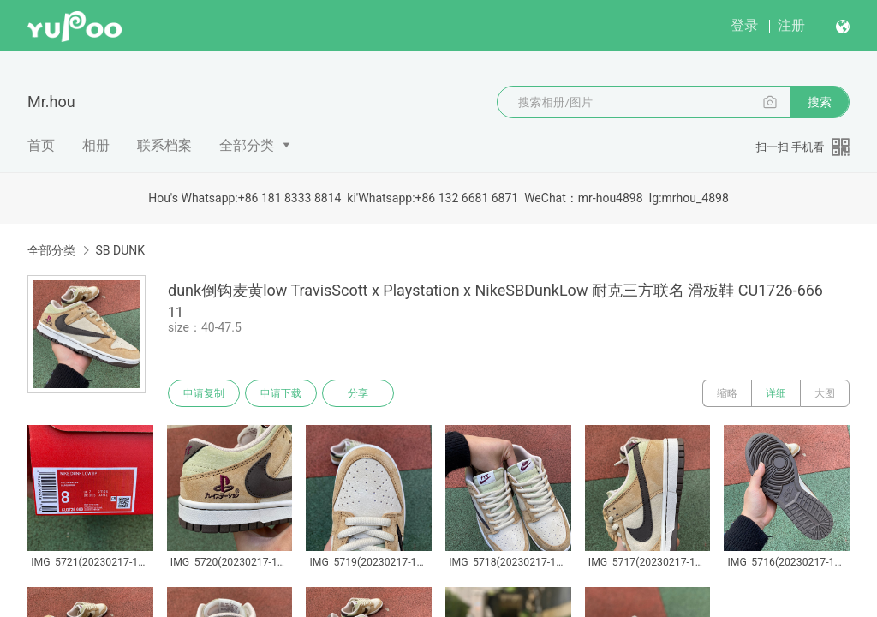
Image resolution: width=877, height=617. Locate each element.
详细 (776, 393)
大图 (824, 393)
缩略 (727, 393)
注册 (791, 25)
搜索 (820, 102)
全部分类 (246, 145)
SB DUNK (120, 250)
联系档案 (164, 145)
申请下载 (280, 393)
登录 (744, 25)
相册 (96, 145)
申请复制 (203, 393)
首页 (41, 145)
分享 (358, 393)
